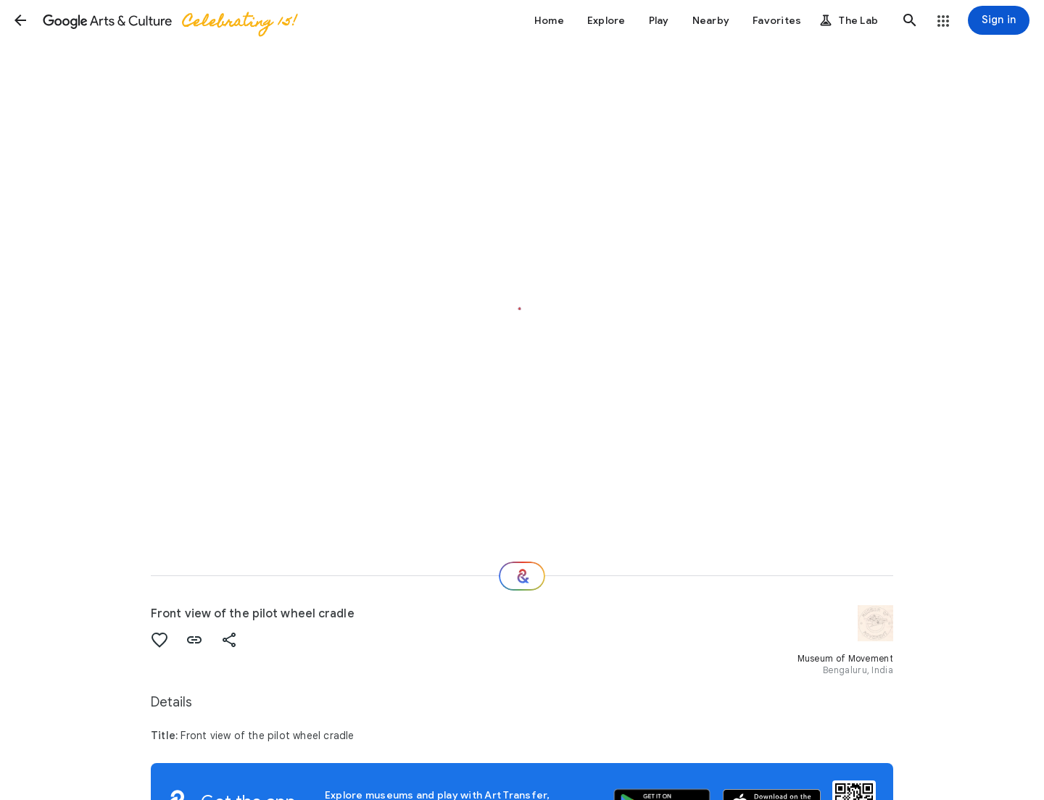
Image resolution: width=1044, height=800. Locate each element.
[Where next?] (522, 576)
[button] (20, 20)
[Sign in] (999, 20)
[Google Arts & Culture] (169, 20)
